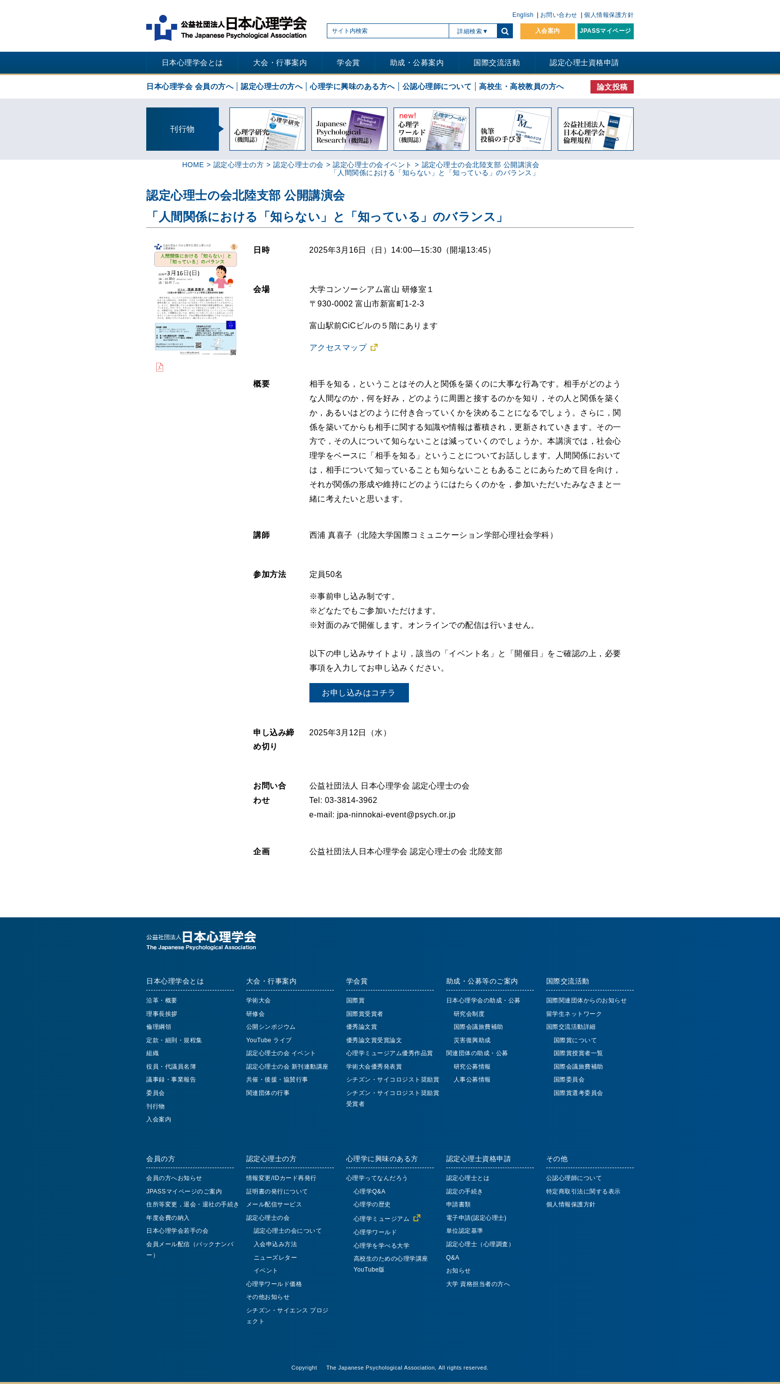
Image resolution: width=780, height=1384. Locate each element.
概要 (261, 384)
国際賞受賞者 (365, 1014)
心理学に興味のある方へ (352, 86)
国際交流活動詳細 (571, 1027)
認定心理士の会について (288, 1231)
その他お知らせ (268, 1297)
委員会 (155, 1093)
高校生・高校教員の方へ (521, 86)
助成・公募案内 (417, 62)
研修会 (255, 1014)
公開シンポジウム (271, 1027)
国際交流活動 (497, 62)
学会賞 (348, 62)
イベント (266, 1271)
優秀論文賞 (362, 1027)
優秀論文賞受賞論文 (374, 1040)
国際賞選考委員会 (578, 1093)
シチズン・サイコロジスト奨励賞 (393, 1080)
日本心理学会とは (192, 62)
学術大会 (258, 1000)
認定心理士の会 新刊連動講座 (287, 1067)
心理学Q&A (370, 1191)
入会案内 (547, 31)
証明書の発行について (277, 1191)
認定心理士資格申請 (584, 62)
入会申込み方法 (275, 1244)
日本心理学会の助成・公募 (483, 1000)
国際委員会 (569, 1080)
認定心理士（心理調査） (480, 1244)
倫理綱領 (158, 1027)
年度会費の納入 (168, 1218)
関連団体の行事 (268, 1093)
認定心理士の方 (238, 164)
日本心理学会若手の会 (177, 1231)
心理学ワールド (375, 1232)
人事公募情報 (472, 1080)
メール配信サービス (274, 1204)
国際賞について (575, 1040)
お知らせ (458, 1271)
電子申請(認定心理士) (476, 1218)
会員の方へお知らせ (174, 1178)
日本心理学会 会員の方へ (189, 86)
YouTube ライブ (269, 1040)
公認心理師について (437, 86)
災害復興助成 (472, 1040)
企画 (261, 851)
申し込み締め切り (273, 739)
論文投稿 (612, 87)
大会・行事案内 (280, 62)
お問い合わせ (559, 15)
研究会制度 (469, 1014)
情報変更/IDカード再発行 (281, 1178)
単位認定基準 (465, 1231)
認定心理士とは (468, 1178)
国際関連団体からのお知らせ (586, 1000)
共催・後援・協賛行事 (277, 1080)
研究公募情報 (472, 1067)
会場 (261, 289)
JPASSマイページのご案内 (184, 1191)
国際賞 (355, 1000)
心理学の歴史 (372, 1204)
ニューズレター (275, 1258)
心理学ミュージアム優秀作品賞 (389, 1053)
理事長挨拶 (162, 1014)
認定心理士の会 (298, 164)
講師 (261, 535)
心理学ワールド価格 (274, 1284)
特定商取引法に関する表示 (583, 1191)
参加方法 (269, 574)
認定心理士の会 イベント (281, 1053)
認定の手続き (465, 1191)
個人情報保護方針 (609, 15)
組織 (152, 1053)
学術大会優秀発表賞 (374, 1067)
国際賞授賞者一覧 (578, 1053)
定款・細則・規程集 (174, 1040)
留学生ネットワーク (574, 1014)
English (523, 15)
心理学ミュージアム (382, 1219)
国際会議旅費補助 (478, 1027)
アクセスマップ (338, 347)
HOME (193, 164)
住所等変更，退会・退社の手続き (193, 1204)
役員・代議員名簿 (171, 1067)
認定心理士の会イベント (372, 164)
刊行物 (155, 1106)
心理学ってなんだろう (377, 1178)
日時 (261, 250)
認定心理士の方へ (271, 86)
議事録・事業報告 (171, 1080)
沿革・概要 (162, 1000)
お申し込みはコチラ (359, 692)
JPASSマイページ (605, 31)
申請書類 (458, 1204)
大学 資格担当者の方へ (478, 1284)
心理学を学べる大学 (382, 1246)
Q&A (453, 1258)
